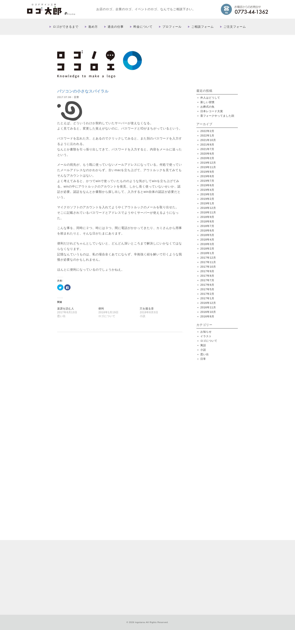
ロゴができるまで (65, 26)
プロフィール (172, 26)
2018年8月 (207, 221)
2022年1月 (207, 135)
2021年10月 (208, 140)
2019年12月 (208, 162)
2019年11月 (208, 167)
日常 (76, 97)
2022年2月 (207, 130)
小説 (203, 349)
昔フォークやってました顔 (217, 115)
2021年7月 (207, 149)
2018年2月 (207, 248)
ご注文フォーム (235, 26)
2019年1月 (207, 203)
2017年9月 (207, 271)
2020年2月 (207, 158)
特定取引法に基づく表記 (189, 574)
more (92, 496)
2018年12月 (208, 207)
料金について (143, 26)
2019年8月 (207, 176)
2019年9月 (207, 171)
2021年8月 (207, 144)
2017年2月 (207, 293)
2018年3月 (207, 244)
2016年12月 (208, 302)
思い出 (204, 354)
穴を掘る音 (147, 308)
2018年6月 (207, 230)
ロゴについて (208, 340)
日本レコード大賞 (211, 111)
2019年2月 (207, 198)
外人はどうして (210, 97)
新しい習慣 (207, 102)
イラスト (206, 336)
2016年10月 (208, 311)
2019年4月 (207, 189)
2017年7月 (207, 280)
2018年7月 (207, 225)
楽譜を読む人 (65, 308)
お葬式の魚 (207, 106)
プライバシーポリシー (218, 574)
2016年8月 (207, 316)
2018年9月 (207, 216)
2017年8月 (207, 275)
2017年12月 (208, 257)
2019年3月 (207, 194)
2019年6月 (207, 185)
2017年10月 (208, 266)
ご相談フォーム (202, 26)
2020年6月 (207, 153)
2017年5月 (207, 289)
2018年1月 (207, 253)
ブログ (170, 574)
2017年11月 (208, 262)
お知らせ (206, 331)
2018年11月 (208, 212)
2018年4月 (207, 239)
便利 (101, 308)
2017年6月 (207, 284)
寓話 (203, 345)
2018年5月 (207, 235)
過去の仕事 (116, 26)
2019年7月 (207, 180)
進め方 (93, 26)
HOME (150, 538)
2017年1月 (207, 298)
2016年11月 (208, 307)
